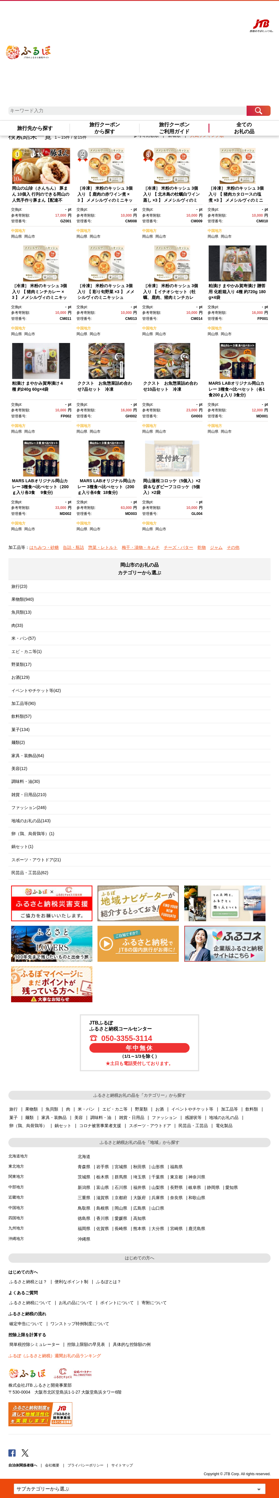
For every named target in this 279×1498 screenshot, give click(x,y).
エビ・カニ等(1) (26, 651)
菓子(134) (20, 729)
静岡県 (213, 1187)
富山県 (102, 1187)
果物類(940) (22, 599)
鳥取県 (84, 1208)
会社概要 (52, 1465)
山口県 (158, 1208)
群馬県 (121, 1177)
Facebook (12, 1452)
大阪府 (139, 1197)
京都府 (121, 1197)
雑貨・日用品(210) (28, 794)
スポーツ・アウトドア (150, 1125)
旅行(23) (19, 586)
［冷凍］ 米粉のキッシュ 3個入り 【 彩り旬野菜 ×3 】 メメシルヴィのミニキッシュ (105, 291)
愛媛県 (121, 1218)
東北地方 (16, 1166)
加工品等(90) (23, 703)
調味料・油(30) (25, 781)
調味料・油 (100, 1117)
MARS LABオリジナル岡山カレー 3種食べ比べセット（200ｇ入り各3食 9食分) (40, 486)
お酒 (159, 1109)
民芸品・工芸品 (193, 1125)
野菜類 (141, 1109)
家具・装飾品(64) (27, 755)
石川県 (121, 1187)
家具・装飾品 (54, 1117)
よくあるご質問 (189, 11)
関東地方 (16, 1176)
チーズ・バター (178, 547)
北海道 (84, 1156)
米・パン (86, 1109)
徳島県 (84, 1218)
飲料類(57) (21, 716)
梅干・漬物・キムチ (141, 547)
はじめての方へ (164, 11)
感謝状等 (193, 1117)
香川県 (102, 1218)
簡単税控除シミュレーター (34, 1344)
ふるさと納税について (30, 1302)
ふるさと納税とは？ (28, 1281)
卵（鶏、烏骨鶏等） (28, 1125)
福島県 (176, 1166)
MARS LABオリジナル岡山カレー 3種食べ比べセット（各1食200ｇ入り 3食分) (236, 389)
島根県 (102, 1208)
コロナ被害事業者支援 (100, 1125)
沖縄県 (84, 1239)
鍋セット (63, 1125)
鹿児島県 (196, 1228)
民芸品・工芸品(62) (29, 872)
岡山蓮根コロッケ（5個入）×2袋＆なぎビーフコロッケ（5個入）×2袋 (172, 486)
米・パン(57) (23, 638)
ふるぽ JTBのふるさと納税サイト (29, 47)
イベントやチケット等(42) (36, 690)
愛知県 (231, 1187)
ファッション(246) (28, 807)
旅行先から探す (35, 128)
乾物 (201, 547)
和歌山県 (196, 1197)
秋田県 (139, 1166)
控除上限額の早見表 (86, 1344)
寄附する (228, 11)
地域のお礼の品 (223, 1117)
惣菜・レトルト (103, 547)
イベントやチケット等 (192, 1109)
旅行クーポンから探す (104, 128)
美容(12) (19, 768)
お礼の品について (75, 1302)
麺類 (29, 1117)
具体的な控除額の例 (132, 1344)
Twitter (25, 1452)
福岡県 (84, 1228)
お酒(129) (20, 677)
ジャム (216, 547)
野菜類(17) (21, 664)
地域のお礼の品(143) (31, 820)
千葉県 (158, 1177)
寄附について (154, 1302)
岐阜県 (194, 1187)
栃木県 (102, 1177)
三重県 (84, 1197)
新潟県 (84, 1187)
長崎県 (121, 1228)
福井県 (139, 1187)
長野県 (176, 1187)
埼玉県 (139, 1177)
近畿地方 (16, 1197)
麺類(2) (18, 742)
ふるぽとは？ (108, 1281)
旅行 (13, 1109)
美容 (78, 1117)
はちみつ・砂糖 (44, 547)
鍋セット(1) (22, 846)
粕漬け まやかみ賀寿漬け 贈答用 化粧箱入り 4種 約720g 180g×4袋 (237, 291)
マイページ (211, 11)
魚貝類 (52, 1109)
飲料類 (251, 1109)
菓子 (13, 1117)
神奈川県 (196, 1177)
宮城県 (121, 1166)
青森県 (84, 1166)
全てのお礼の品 (244, 128)
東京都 (176, 1177)
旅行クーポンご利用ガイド (174, 128)
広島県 (139, 1208)
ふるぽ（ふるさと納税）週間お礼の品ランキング (54, 1355)
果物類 (31, 1109)
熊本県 (139, 1228)
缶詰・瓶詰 (73, 547)
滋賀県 (102, 1197)
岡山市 (29, 236)
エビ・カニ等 (115, 1109)
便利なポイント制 (71, 1281)
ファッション (164, 1117)
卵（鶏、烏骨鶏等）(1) (32, 833)
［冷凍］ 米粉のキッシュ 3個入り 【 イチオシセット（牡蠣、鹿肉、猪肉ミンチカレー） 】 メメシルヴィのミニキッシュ (171, 297)
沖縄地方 (16, 1238)
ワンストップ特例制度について (79, 1323)
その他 (233, 547)
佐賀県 (102, 1228)
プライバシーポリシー (86, 1465)
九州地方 (16, 1228)
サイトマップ (122, 1465)
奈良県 (176, 1197)
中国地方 (18, 231)
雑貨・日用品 (131, 1117)
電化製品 (224, 1125)
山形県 (158, 1166)
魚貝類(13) (21, 612)
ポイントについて (117, 1302)
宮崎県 (176, 1228)
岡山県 (16, 236)
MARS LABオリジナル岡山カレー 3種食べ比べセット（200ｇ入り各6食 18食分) (106, 486)
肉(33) (17, 625)
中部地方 (16, 1187)
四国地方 (16, 1218)
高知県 (139, 1218)
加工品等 (229, 1109)
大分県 (158, 1228)
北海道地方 (18, 1156)
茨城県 (84, 1177)
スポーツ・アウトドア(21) (36, 859)
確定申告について (26, 1323)
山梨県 (158, 1187)
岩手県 (102, 1166)
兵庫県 (158, 1197)
